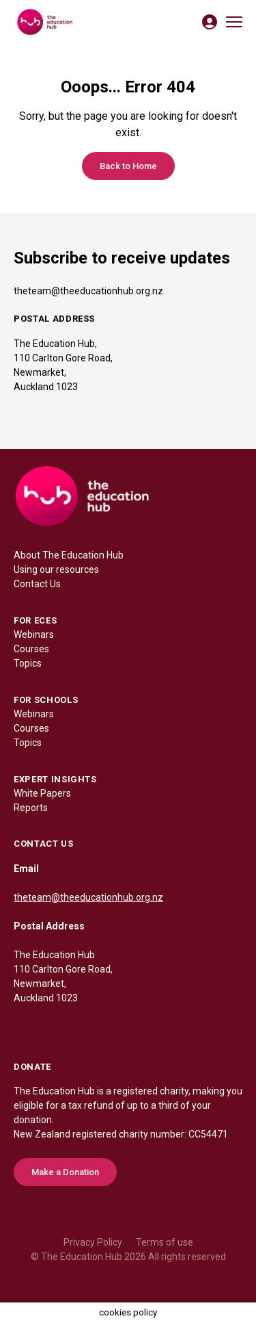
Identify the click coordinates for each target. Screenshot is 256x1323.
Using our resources (56, 569)
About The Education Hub (69, 555)
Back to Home (128, 166)
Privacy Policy (92, 1242)
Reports (31, 807)
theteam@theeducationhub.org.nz (88, 290)
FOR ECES (35, 620)
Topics (28, 663)
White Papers (42, 793)
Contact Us (37, 583)
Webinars (34, 634)
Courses (31, 648)
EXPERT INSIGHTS (55, 779)
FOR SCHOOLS (46, 700)
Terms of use (164, 1242)
